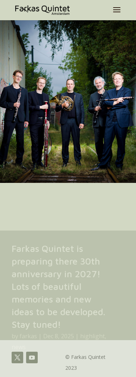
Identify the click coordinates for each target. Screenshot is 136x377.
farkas (28, 341)
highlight (92, 341)
